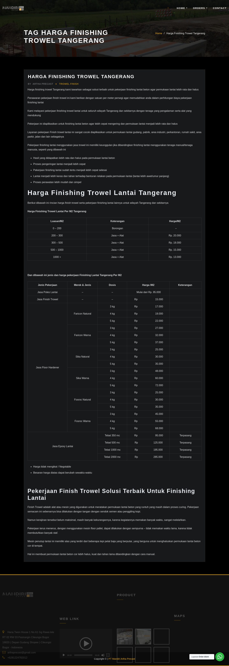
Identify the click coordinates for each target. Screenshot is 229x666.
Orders (200, 8)
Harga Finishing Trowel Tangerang (186, 33)
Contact (220, 8)
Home (182, 8)
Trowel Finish (69, 84)
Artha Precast (40, 84)
